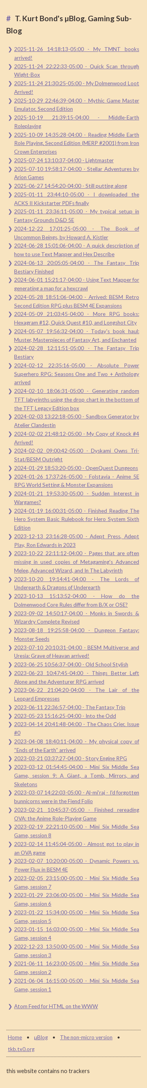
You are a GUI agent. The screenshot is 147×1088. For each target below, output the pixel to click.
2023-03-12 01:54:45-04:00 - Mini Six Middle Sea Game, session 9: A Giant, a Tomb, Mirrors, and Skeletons (76, 775)
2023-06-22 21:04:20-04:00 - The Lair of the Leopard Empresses (76, 694)
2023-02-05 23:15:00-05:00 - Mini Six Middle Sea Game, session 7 (76, 882)
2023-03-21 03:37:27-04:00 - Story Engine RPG (70, 758)
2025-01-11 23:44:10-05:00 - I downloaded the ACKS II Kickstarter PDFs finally (76, 198)
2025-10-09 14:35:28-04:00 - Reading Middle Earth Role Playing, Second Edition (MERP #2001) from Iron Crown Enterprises (76, 143)
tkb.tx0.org (21, 1049)
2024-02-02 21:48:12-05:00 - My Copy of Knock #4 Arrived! (76, 438)
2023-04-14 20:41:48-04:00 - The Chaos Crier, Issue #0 (76, 728)
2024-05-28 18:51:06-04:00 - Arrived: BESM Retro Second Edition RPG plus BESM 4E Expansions (76, 301)
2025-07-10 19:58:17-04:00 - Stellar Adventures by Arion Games (76, 173)
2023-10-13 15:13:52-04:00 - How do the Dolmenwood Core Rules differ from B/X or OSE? (76, 600)
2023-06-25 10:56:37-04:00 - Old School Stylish (71, 664)
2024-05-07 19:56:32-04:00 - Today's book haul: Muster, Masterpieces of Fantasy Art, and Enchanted (76, 335)
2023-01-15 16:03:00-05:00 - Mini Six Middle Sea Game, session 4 (76, 933)
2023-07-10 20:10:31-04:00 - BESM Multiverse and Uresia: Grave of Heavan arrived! (76, 651)
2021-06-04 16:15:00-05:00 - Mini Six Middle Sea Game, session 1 (76, 985)
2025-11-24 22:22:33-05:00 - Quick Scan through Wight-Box (76, 70)
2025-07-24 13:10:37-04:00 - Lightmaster (64, 160)
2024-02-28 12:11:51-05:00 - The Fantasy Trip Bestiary (76, 352)
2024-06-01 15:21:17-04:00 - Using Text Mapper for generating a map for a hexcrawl (76, 284)
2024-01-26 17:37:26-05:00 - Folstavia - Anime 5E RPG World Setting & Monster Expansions (76, 480)
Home (15, 1037)
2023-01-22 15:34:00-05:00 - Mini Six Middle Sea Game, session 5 (76, 916)
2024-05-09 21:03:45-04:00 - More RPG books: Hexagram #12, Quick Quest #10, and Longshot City (76, 318)
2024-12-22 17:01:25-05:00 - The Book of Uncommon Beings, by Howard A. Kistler (76, 233)
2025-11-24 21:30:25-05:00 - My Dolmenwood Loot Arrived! (76, 87)
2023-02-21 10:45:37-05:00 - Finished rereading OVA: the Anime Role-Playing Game (76, 814)
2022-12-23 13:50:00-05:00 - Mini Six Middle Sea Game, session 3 (76, 950)
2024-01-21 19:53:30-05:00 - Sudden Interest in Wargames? (76, 497)
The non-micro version (86, 1037)
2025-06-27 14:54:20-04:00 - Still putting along (70, 186)
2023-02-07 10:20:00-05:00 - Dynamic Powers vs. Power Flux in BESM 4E (76, 865)
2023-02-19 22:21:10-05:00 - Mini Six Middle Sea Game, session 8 (76, 831)
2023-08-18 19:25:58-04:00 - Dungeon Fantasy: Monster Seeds (76, 634)
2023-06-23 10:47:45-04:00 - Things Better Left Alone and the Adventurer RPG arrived (76, 677)
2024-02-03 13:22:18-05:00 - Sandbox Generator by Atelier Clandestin (76, 420)
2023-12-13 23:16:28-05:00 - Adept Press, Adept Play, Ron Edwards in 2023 (76, 540)
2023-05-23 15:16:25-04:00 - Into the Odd (65, 716)
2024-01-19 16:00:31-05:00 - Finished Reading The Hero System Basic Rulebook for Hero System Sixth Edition (76, 519)
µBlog (41, 1037)
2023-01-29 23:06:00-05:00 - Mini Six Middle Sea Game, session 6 (76, 899)
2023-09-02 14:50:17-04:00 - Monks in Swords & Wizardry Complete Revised (76, 617)
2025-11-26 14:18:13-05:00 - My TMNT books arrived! (76, 53)
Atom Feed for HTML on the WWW (56, 1006)
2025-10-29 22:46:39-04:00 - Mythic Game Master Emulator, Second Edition (76, 104)
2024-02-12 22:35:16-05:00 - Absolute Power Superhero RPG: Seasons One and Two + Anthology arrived (76, 374)
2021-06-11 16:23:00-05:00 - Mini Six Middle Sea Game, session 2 (76, 967)
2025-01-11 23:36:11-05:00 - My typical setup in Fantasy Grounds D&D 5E (76, 215)
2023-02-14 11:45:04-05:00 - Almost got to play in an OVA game (76, 848)
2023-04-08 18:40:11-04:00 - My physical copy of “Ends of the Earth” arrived (76, 745)
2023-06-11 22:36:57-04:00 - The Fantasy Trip (69, 707)
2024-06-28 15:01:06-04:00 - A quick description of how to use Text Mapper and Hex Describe (76, 249)
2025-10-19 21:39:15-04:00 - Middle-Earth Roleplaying (76, 121)
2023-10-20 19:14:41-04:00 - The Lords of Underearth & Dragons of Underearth (76, 583)
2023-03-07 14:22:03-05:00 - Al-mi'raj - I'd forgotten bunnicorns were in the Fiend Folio (76, 796)
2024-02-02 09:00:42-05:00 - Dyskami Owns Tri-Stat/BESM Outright (76, 455)
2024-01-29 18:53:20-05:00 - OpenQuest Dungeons (76, 468)
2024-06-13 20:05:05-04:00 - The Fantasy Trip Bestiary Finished (76, 267)
